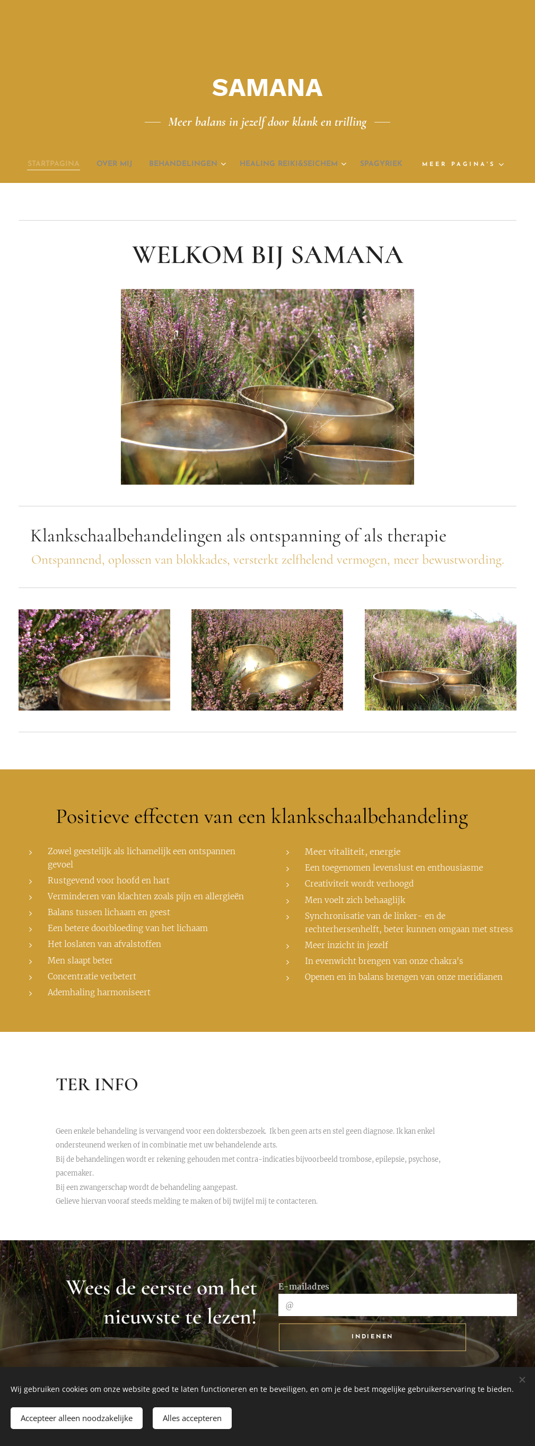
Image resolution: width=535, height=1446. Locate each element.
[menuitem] (65, 164)
